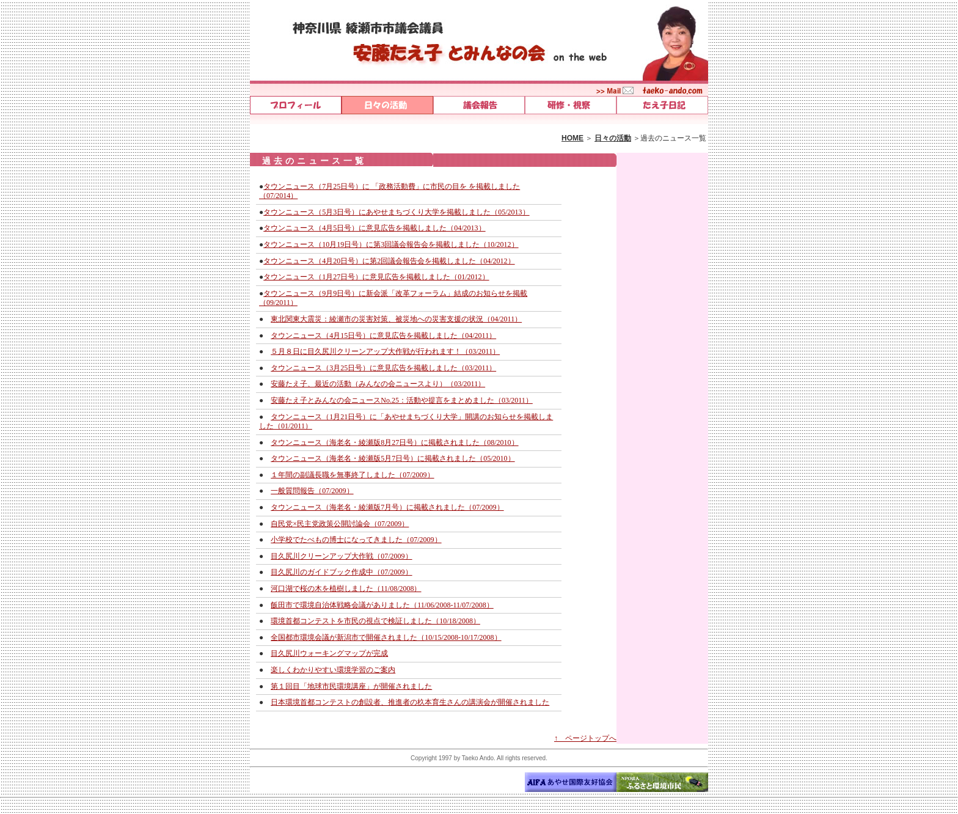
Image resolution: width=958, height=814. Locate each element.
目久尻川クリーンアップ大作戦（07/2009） (341, 556)
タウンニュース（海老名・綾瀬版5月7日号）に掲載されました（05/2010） (392, 458)
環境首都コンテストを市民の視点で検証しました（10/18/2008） (375, 621)
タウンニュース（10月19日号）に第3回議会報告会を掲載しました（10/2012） (390, 244)
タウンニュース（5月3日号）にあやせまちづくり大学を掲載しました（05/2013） (396, 212)
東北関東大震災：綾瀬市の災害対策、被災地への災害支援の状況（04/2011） (396, 319)
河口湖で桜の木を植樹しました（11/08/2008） (346, 588)
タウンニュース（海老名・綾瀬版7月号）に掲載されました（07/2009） (387, 507)
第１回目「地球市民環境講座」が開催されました (351, 686)
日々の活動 (612, 138)
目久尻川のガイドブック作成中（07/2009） (341, 572)
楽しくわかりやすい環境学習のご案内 (333, 670)
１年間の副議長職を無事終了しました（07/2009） (352, 475)
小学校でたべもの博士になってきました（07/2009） (356, 539)
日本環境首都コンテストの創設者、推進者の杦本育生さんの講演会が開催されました (410, 702)
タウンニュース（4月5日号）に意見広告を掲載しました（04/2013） (374, 228)
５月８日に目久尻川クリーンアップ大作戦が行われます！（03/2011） (385, 351)
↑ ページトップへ (585, 738)
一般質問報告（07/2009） (312, 490)
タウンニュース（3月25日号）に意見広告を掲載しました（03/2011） (383, 368)
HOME (572, 138)
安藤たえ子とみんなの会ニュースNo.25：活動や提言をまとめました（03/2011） (402, 400)
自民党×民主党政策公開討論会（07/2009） (340, 523)
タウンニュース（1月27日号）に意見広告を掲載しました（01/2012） (376, 277)
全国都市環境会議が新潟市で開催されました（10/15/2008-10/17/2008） (386, 637)
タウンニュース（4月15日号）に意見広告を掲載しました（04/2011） (383, 335)
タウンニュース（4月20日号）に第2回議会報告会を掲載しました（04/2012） (388, 261)
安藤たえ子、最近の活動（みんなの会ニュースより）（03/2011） (378, 384)
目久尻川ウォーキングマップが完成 (329, 653)
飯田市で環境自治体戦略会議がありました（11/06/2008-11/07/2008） (382, 605)
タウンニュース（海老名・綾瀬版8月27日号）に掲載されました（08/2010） (394, 442)
